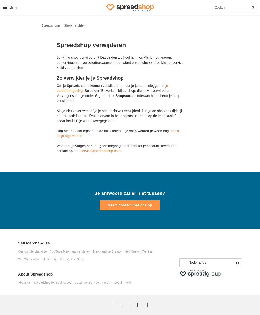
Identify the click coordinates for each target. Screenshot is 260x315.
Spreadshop (49, 25)
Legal (118, 282)
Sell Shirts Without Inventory (37, 259)
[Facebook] (121, 305)
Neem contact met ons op (130, 205)
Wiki (128, 282)
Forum (106, 282)
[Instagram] (130, 305)
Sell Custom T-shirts (138, 251)
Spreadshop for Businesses (52, 282)
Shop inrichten (74, 25)
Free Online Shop (72, 259)
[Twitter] (113, 305)
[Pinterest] (138, 305)
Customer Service (87, 282)
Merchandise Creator (107, 251)
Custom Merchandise (32, 251)
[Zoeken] (235, 7)
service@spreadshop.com (100, 151)
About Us (24, 282)
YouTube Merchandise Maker (70, 251)
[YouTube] (147, 305)
